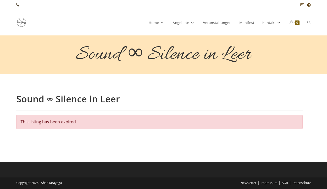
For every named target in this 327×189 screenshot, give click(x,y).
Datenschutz (301, 168)
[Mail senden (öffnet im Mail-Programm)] (302, 5)
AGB (285, 168)
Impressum (269, 168)
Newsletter (249, 168)
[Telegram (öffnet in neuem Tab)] (308, 5)
